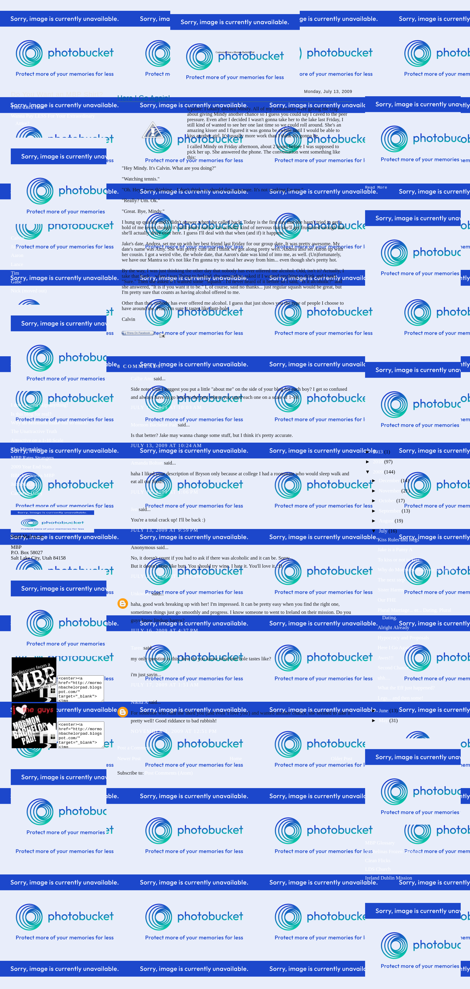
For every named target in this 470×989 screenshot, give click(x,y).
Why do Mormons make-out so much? (49, 423)
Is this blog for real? (31, 414)
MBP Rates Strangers (32, 458)
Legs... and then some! (400, 697)
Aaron (17, 255)
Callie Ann (141, 378)
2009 (378, 471)
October (387, 499)
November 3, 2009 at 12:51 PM (174, 731)
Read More (376, 186)
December (390, 479)
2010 (378, 460)
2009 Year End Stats (31, 467)
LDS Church (378, 868)
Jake (15, 246)
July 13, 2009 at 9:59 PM (164, 530)
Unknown (140, 593)
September (390, 509)
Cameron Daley (27, 493)
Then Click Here (27, 107)
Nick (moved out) (28, 291)
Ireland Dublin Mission (388, 877)
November (390, 489)
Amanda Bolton (147, 463)
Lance (17, 264)
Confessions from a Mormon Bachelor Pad (235, 52)
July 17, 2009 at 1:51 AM (165, 685)
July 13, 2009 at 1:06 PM (164, 492)
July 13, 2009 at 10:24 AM (166, 445)
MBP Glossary (380, 841)
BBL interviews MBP (33, 475)
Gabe (16, 282)
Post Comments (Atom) (169, 773)
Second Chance (393, 666)
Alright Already (393, 626)
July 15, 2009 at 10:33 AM (166, 576)
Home (236, 758)
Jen (134, 509)
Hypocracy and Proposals (403, 636)
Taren (136, 648)
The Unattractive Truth (34, 431)
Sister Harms (391, 588)
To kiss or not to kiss (398, 558)
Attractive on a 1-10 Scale (37, 440)
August (387, 519)
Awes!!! (386, 656)
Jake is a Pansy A (395, 548)
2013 (378, 450)
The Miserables (26, 449)
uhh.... (384, 677)
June (384, 709)
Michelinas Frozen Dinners (392, 850)
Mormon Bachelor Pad (154, 425)
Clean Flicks (377, 859)
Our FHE (387, 599)
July (383, 530)
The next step (391, 578)
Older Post (341, 758)
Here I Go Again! (143, 98)
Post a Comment (133, 748)
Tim (15, 273)
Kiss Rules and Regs (398, 538)
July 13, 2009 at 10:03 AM (166, 407)
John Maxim (23, 484)
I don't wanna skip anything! (39, 405)
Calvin (17, 238)
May (384, 719)
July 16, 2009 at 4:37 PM (164, 630)
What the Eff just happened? (406, 686)
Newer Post (129, 758)
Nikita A (139, 702)
